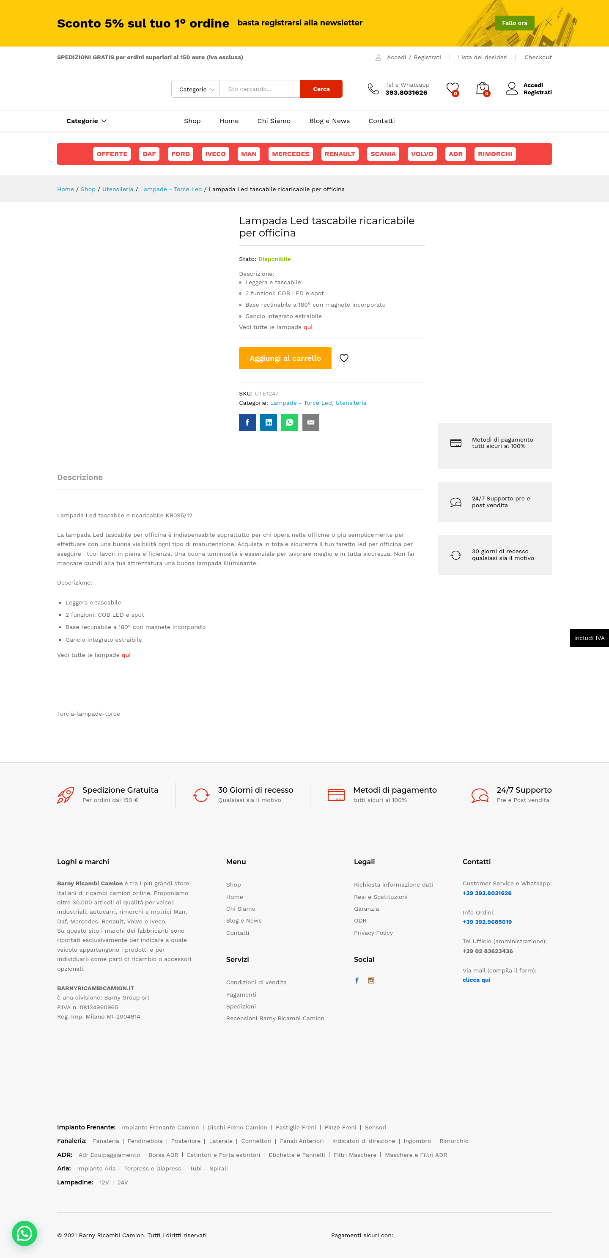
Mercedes (290, 154)
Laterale (221, 1140)
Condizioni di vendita (256, 982)
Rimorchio (454, 1140)
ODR (360, 920)
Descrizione (80, 477)
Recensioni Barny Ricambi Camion (275, 1018)
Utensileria (350, 402)
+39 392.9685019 (487, 921)
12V (104, 1182)
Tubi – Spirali (208, 1168)
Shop (192, 121)
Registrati (427, 57)
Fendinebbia (145, 1140)
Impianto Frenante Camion (160, 1127)
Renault (340, 154)
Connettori (256, 1140)
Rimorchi (495, 154)
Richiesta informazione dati (393, 884)
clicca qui (477, 979)
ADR (456, 154)
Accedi (396, 57)
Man (249, 154)
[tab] (84, 481)
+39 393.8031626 (487, 893)
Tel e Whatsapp (407, 84)
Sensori (376, 1127)
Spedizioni (241, 1006)
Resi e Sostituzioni (381, 896)
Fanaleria (106, 1140)
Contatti (381, 121)
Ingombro (417, 1140)
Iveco (215, 154)
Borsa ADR (163, 1154)
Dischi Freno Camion (237, 1127)
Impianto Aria (96, 1168)
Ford (180, 154)
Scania (383, 154)
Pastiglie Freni (296, 1127)
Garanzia (366, 908)
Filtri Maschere (355, 1154)
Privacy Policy (373, 932)
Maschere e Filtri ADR (416, 1154)
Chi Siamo (274, 121)
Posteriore (186, 1140)
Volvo (422, 154)
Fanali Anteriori (302, 1140)
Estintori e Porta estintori (223, 1154)
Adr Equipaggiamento (109, 1154)
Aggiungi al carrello (285, 358)
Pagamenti (241, 994)
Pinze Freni (341, 1127)
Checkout (538, 57)
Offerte (111, 154)
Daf (149, 154)
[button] (24, 1233)
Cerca (321, 88)
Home (229, 121)
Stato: (247, 258)
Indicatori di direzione (363, 1140)
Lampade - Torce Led (301, 402)
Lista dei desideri (483, 57)
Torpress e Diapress (152, 1168)
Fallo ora (514, 22)
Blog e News (329, 121)
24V (123, 1182)
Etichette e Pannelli (297, 1154)
